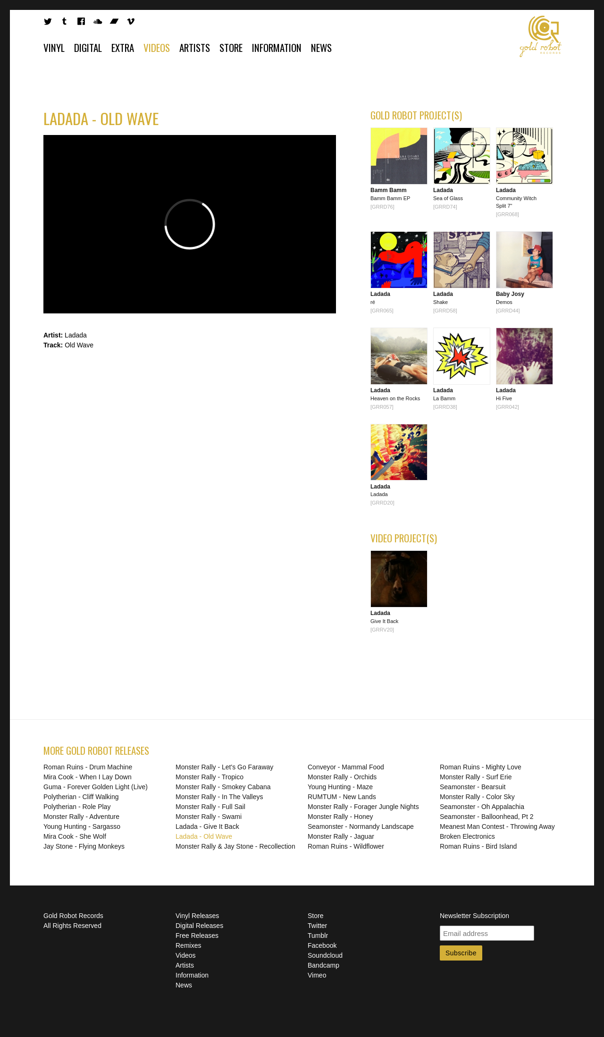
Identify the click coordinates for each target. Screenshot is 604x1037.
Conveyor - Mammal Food (346, 767)
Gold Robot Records (541, 36)
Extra (122, 47)
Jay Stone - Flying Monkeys (84, 846)
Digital (88, 47)
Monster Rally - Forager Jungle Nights (363, 806)
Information (277, 47)
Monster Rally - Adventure (81, 816)
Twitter (317, 925)
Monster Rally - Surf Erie (476, 777)
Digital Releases (199, 925)
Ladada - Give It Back (207, 826)
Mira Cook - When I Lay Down (87, 777)
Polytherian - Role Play (76, 806)
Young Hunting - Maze (340, 787)
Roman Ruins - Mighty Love (480, 767)
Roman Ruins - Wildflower (346, 846)
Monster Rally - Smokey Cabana (223, 787)
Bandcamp (323, 965)
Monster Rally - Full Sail (210, 806)
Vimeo (317, 975)
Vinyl (54, 47)
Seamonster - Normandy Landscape (361, 826)
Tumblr (318, 935)
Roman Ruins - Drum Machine (87, 767)
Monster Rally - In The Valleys (219, 797)
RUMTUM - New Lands (342, 797)
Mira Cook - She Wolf (74, 836)
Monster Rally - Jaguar (341, 836)
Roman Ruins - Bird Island (478, 846)
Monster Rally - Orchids (342, 777)
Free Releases (197, 935)
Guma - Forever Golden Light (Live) (95, 787)
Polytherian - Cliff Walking (81, 797)
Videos (156, 47)
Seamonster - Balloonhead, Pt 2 (486, 816)
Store (231, 47)
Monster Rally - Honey (340, 816)
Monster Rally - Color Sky (477, 797)
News (321, 47)
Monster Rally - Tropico (209, 777)
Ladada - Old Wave (204, 836)
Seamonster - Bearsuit (472, 787)
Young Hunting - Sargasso (81, 826)
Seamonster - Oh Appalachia (482, 806)
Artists (194, 47)
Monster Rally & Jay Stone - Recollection (235, 846)
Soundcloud (325, 955)
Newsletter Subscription (474, 915)
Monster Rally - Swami (209, 816)
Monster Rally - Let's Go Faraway (224, 767)
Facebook (322, 945)
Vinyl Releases (197, 915)
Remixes (188, 945)
